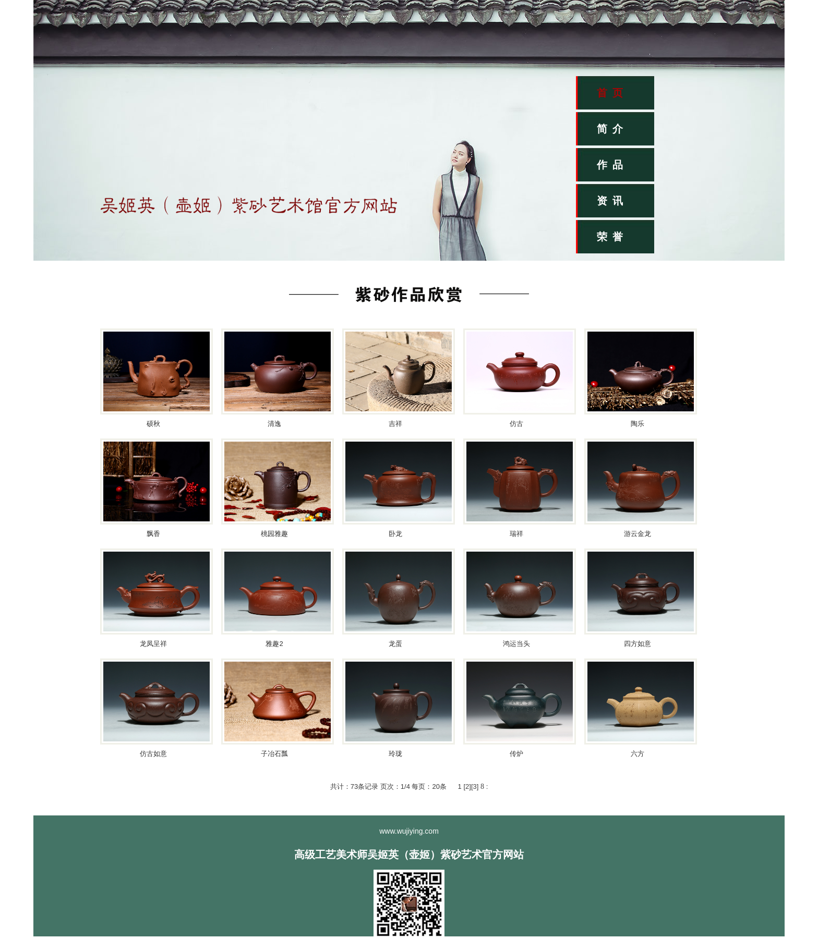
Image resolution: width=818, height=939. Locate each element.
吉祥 (395, 424)
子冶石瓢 (274, 754)
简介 (612, 129)
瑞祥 (516, 534)
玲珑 (395, 754)
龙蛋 (395, 644)
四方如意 (637, 644)
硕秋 (153, 424)
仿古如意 (153, 754)
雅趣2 (274, 644)
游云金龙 (637, 534)
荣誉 (612, 236)
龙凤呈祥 (153, 644)
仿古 (516, 424)
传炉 (516, 754)
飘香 (153, 534)
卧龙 (395, 534)
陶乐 (637, 424)
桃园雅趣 (274, 534)
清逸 (274, 424)
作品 (612, 164)
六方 (637, 754)
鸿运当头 (516, 644)
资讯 (612, 200)
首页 (612, 93)
